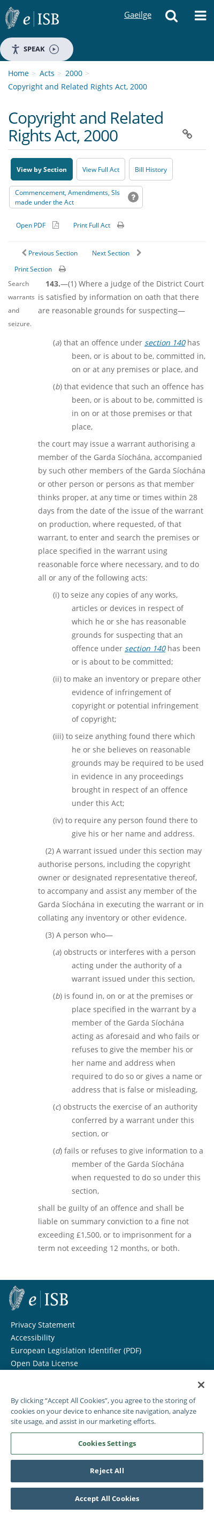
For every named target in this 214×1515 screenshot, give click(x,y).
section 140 (164, 342)
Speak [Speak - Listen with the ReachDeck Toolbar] (35, 49)
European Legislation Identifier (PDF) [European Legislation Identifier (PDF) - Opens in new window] (76, 1350)
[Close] (201, 1387)
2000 (73, 73)
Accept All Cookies (107, 1501)
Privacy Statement (43, 1325)
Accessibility (33, 1337)
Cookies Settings (107, 1445)
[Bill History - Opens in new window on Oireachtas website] (151, 169)
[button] (171, 18)
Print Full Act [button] (91, 225)
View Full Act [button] (100, 169)
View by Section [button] (42, 169)
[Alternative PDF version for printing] (37, 225)
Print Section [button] (33, 269)
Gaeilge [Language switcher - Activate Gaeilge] (137, 4)
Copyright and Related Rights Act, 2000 (77, 86)
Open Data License (44, 1363)
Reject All (107, 1473)
